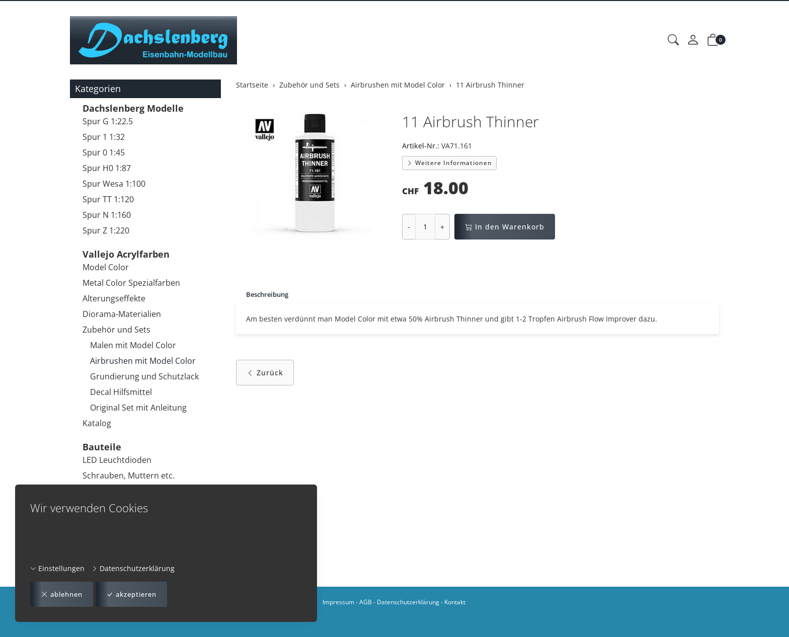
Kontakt (454, 602)
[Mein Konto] (692, 40)
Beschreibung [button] (269, 294)
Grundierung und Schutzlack (144, 376)
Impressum (338, 602)
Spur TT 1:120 (108, 199)
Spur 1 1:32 (104, 136)
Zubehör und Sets (116, 329)
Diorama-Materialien (122, 314)
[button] (673, 40)
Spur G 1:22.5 (108, 121)
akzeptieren (139, 594)
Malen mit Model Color (133, 345)
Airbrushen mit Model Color (143, 360)
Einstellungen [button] (57, 568)
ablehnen (64, 594)
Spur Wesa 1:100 (114, 183)
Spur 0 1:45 (104, 152)
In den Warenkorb (504, 226)
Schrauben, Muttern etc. (129, 475)
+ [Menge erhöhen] (442, 226)
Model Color (106, 267)
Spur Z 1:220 (106, 230)
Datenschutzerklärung (133, 568)
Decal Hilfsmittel (121, 391)
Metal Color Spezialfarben (131, 282)
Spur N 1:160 (107, 214)
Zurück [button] (265, 373)
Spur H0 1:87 (107, 168)
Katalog (97, 423)
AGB (365, 602)
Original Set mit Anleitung (138, 407)
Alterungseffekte (114, 298)
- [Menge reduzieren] (409, 226)
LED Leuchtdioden (117, 459)
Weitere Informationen (449, 162)
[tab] (264, 295)
